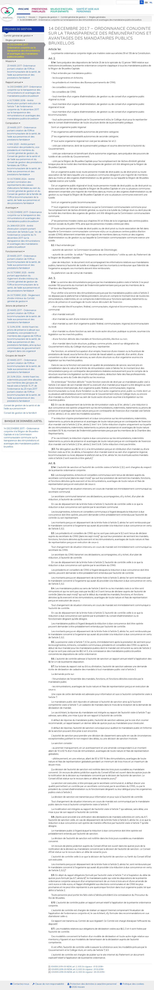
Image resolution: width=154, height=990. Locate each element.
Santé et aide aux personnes (87, 10)
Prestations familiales (39, 10)
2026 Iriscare (77, 987)
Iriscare (23, 9)
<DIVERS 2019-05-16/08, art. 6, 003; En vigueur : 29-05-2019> (78, 972)
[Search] (128, 2)
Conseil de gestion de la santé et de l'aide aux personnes (22, 407)
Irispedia (21, 17)
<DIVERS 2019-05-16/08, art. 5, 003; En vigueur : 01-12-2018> (77, 969)
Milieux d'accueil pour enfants (61, 10)
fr (146, 2)
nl (151, 2)
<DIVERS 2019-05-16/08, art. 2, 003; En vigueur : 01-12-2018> (77, 966)
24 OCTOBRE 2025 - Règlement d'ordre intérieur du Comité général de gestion (23, 298)
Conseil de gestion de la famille (20, 413)
